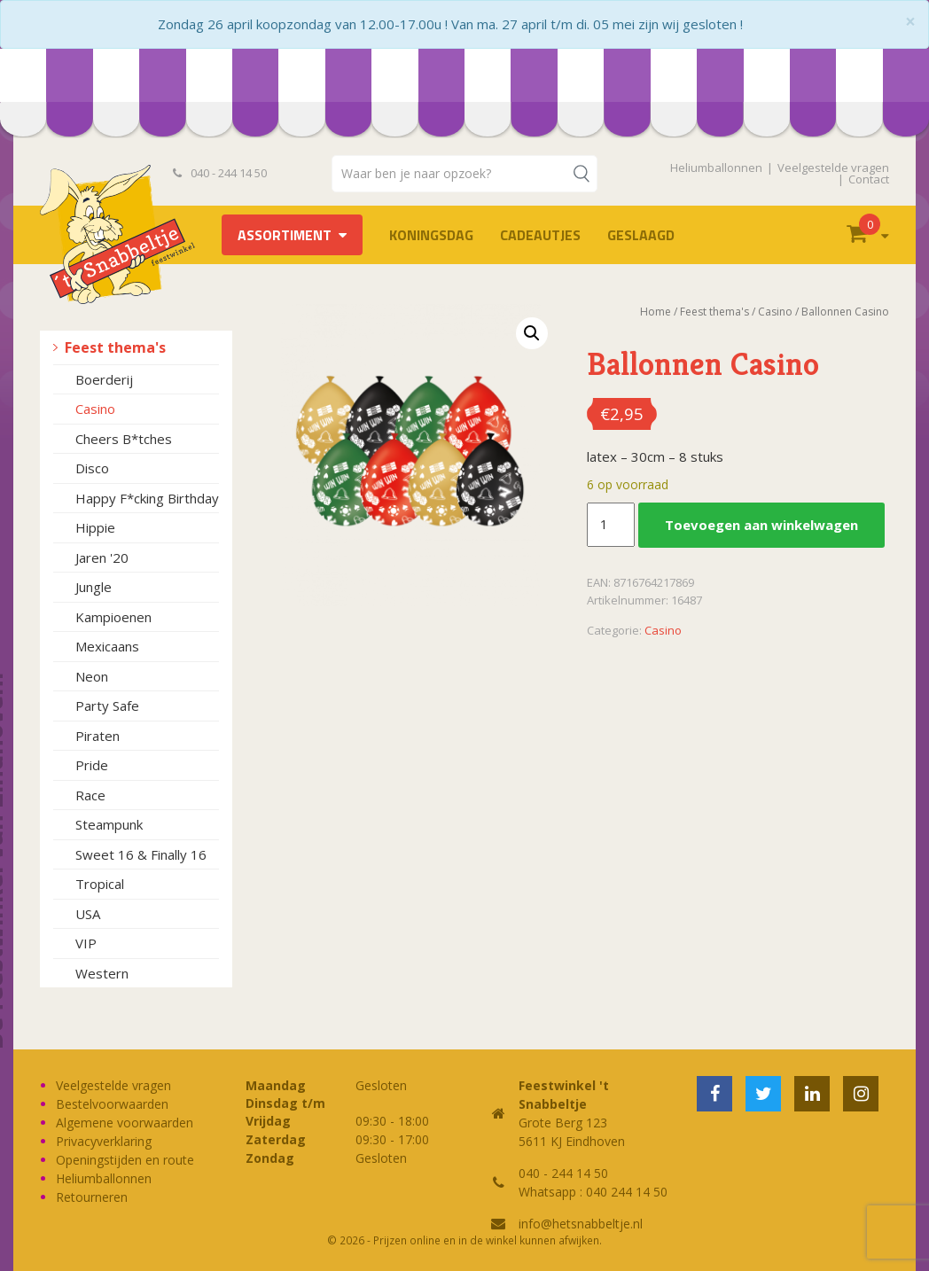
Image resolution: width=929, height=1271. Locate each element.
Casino (95, 408)
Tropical (99, 884)
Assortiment (285, 235)
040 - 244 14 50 (220, 173)
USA (87, 914)
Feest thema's (115, 347)
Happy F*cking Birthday (147, 498)
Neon (91, 676)
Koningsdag (431, 235)
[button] (532, 333)
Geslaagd (641, 235)
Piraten (97, 736)
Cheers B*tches (123, 439)
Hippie (95, 527)
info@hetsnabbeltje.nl (581, 1223)
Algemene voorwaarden (124, 1122)
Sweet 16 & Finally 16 (141, 854)
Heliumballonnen (716, 167)
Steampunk (109, 824)
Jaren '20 (102, 557)
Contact (868, 179)
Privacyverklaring (104, 1141)
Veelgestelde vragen (833, 167)
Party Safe (107, 705)
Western (102, 973)
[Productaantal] (611, 525)
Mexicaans (107, 646)
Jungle (93, 587)
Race (90, 795)
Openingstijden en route (125, 1159)
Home (655, 311)
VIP (86, 943)
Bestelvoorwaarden (112, 1104)
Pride (91, 765)
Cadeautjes (540, 235)
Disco (92, 468)
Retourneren (92, 1197)
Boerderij (104, 379)
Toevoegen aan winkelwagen (761, 525)
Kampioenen (113, 617)
